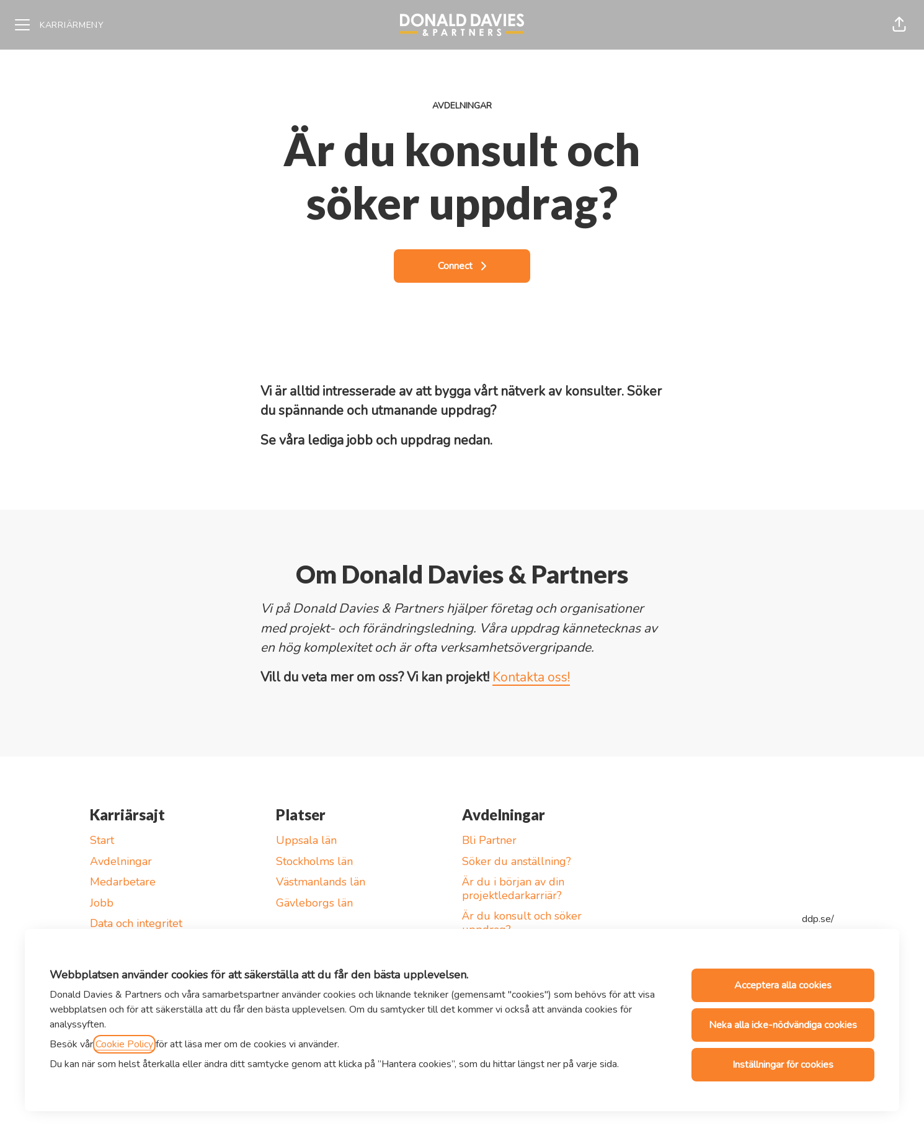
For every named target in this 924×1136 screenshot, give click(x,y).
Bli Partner (489, 840)
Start (102, 840)
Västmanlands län (320, 881)
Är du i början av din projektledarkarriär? (513, 888)
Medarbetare (123, 881)
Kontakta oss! (531, 677)
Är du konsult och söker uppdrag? (522, 922)
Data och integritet (136, 923)
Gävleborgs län (314, 902)
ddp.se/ (818, 919)
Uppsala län (306, 840)
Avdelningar (121, 861)
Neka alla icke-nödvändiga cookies (783, 1025)
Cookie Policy (124, 1044)
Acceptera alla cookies (783, 985)
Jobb (101, 902)
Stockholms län (314, 861)
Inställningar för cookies (782, 1065)
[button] (899, 24)
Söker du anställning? (516, 861)
